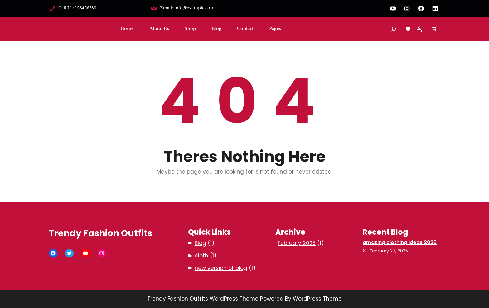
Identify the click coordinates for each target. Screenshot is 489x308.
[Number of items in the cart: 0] (434, 29)
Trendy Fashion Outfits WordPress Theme (203, 298)
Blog (200, 243)
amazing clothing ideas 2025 (400, 242)
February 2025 (297, 243)
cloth (201, 255)
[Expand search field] (393, 28)
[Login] (419, 29)
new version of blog (221, 268)
